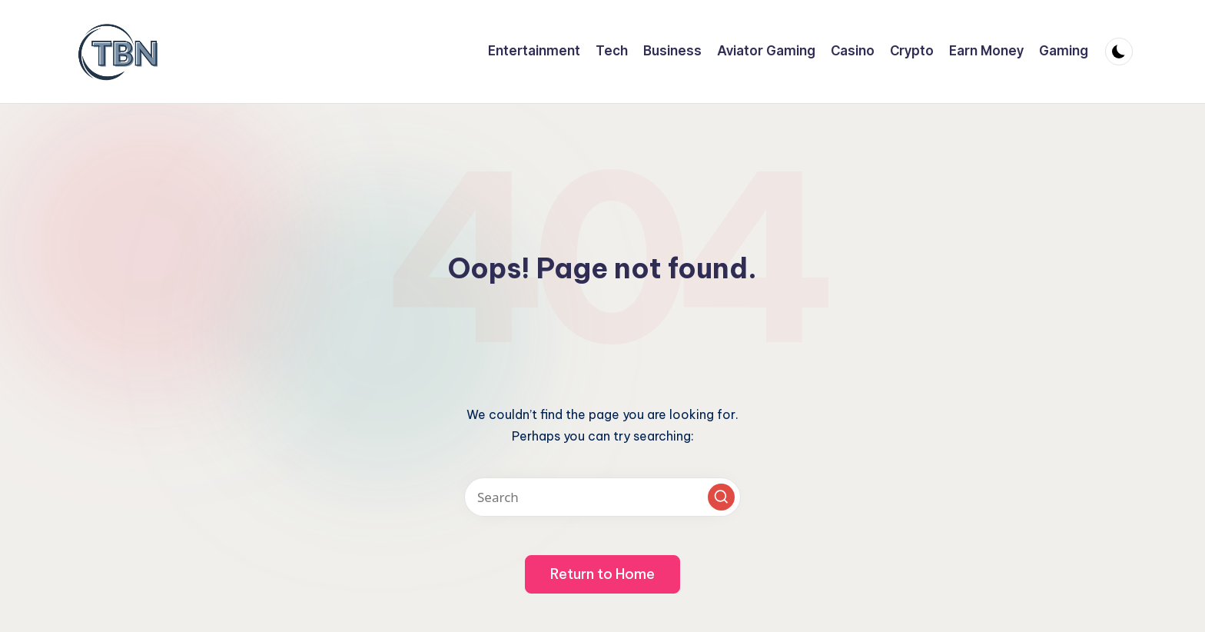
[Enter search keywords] (602, 497)
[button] (721, 497)
